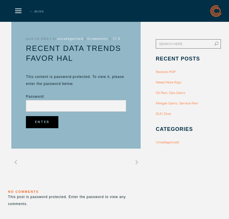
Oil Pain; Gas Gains (170, 93)
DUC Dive (163, 114)
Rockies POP (166, 72)
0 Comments (97, 38)
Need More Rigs (168, 82)
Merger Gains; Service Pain (177, 103)
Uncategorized (70, 38)
